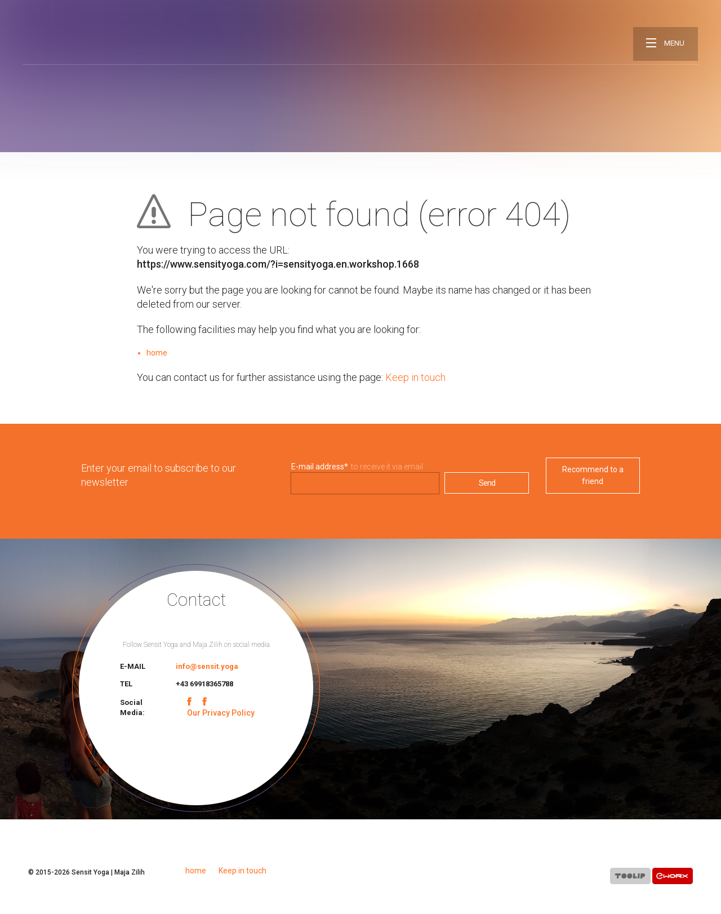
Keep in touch (415, 377)
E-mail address (319, 466)
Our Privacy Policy (221, 712)
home (156, 352)
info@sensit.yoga (207, 666)
